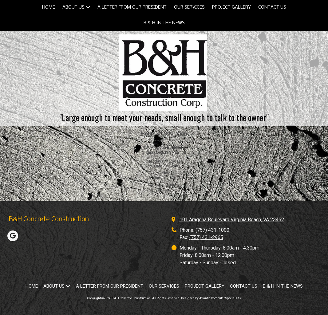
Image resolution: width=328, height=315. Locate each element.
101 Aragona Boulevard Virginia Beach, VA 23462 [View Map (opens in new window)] (232, 219)
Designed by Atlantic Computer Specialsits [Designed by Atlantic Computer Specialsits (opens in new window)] (211, 298)
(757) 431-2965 (206, 237)
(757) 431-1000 (212, 230)
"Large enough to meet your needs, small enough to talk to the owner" (164, 117)
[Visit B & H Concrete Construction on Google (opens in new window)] (12, 235)
